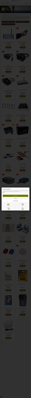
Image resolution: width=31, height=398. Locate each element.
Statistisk (22, 208)
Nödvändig (8, 204)
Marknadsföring (22, 204)
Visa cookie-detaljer (15, 200)
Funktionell (8, 208)
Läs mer (4, 192)
